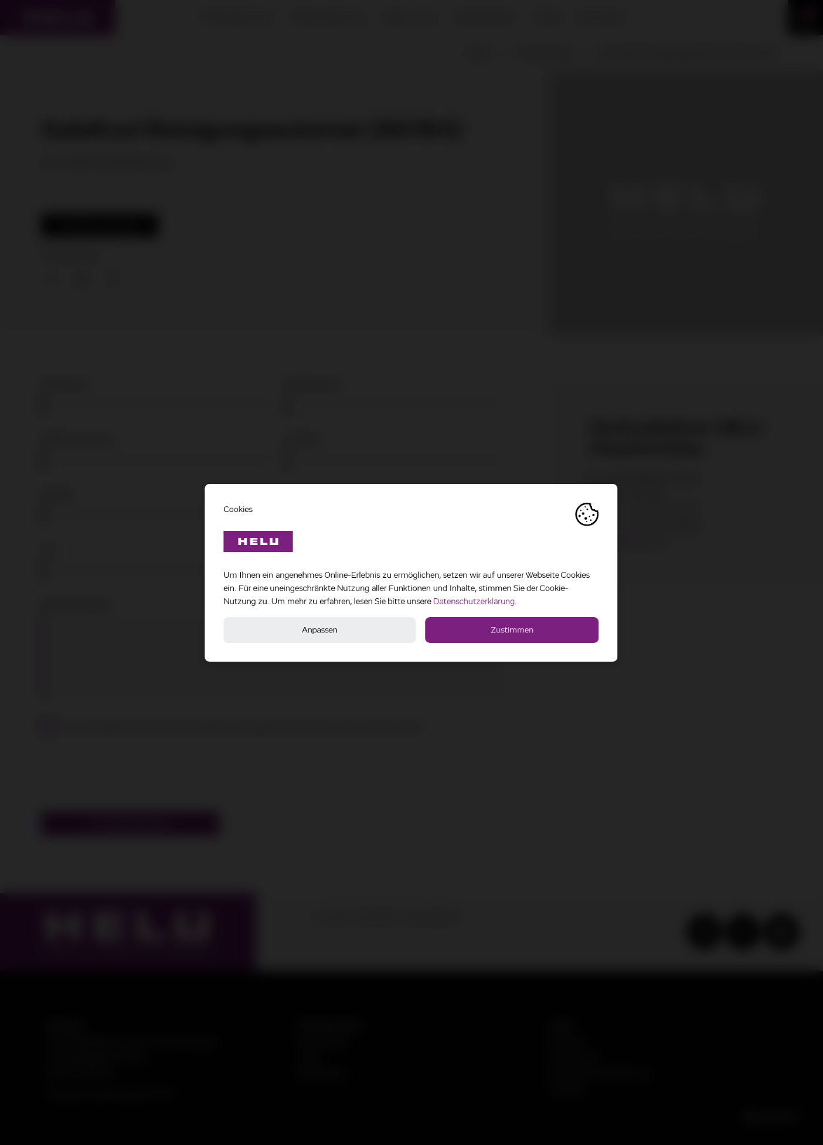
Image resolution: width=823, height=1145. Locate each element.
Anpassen (320, 629)
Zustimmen (512, 629)
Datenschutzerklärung (474, 601)
